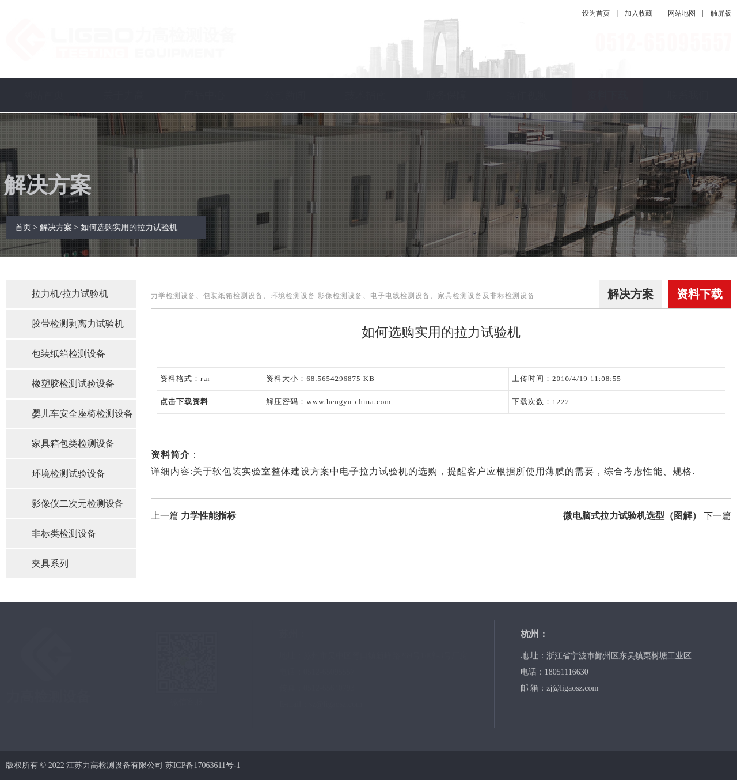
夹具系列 (50, 563)
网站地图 (682, 13)
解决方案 (62, 227)
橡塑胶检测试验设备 (73, 384)
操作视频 (527, 95)
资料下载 (607, 95)
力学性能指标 (208, 516)
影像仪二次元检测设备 (78, 503)
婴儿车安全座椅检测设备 (82, 414)
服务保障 (446, 95)
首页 (29, 227)
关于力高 (124, 95)
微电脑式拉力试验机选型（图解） (632, 516)
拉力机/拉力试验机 (70, 294)
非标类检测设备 (64, 533)
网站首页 (43, 95)
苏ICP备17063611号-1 (203, 765)
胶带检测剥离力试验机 (78, 324)
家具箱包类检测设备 (73, 444)
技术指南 (365, 95)
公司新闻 (285, 95)
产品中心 (204, 95)
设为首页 (596, 13)
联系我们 (688, 95)
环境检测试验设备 (68, 473)
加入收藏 (638, 13)
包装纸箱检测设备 (68, 354)
